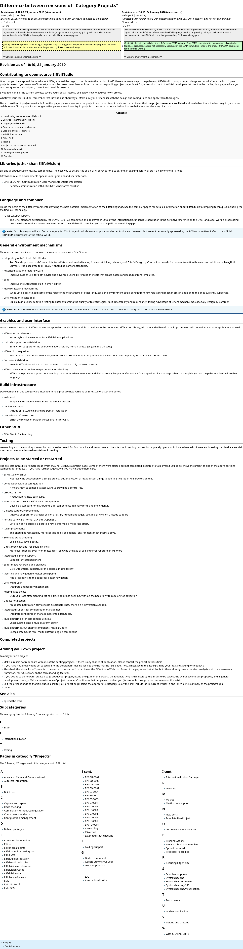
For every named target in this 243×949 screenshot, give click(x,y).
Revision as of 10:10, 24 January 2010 (144, 12)
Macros (170, 799)
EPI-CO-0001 (92, 784)
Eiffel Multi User (13, 582)
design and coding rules (133, 97)
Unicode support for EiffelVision (22, 342)
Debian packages (13, 406)
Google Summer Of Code (99, 861)
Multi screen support (178, 803)
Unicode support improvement (21, 510)
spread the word (31, 81)
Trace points (173, 900)
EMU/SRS (9, 888)
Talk (10, 15)
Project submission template (182, 844)
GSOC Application (95, 865)
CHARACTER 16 (12, 492)
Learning (171, 788)
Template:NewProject (178, 818)
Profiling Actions (175, 840)
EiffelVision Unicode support (112, 514)
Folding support (94, 847)
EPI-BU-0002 (92, 780)
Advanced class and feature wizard (23, 270)
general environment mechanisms (88, 532)
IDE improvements (14, 528)
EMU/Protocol (12, 884)
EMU (6, 880)
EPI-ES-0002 (91, 795)
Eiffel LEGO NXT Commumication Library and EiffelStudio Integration (43, 181)
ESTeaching (91, 828)
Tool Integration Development (72, 309)
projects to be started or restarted (101, 106)
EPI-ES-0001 (91, 791)
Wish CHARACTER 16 (177, 933)
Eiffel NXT (9, 855)
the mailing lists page (213, 84)
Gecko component (95, 858)
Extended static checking (18, 537)
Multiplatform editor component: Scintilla (27, 618)
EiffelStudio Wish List (15, 474)
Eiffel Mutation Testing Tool (19, 297)
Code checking (12, 806)
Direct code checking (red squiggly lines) (26, 546)
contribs (19, 15)
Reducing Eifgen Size (178, 862)
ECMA (7, 727)
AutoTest (15, 262)
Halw (3, 15)
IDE (87, 876)
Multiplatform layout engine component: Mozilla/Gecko (35, 627)
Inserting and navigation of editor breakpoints (30, 573)
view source (53, 12)
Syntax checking (175, 877)
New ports (172, 814)
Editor (7, 279)
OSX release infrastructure (19, 415)
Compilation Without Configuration (24, 810)
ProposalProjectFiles (177, 851)
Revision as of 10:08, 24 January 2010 (22, 12)
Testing (8, 750)
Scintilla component (177, 874)
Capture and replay (15, 803)
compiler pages (142, 206)
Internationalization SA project (183, 777)
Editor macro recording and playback (25, 564)
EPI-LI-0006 (91, 821)
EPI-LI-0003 (91, 810)
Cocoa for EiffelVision (16, 360)
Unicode (106, 346)
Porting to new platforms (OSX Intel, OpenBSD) (30, 519)
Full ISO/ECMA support (17, 215)
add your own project (109, 92)
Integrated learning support (20, 555)
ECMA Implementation (17, 840)
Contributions (12, 946)
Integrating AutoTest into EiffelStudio (25, 258)
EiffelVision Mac (13, 873)
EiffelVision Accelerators (17, 333)
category (54, 231)
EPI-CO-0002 (92, 788)
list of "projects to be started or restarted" (52, 669)
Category (6, 942)
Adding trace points (15, 591)
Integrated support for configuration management (32, 609)
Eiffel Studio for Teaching (18, 434)
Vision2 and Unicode (177, 922)
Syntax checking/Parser (179, 881)
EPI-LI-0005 (91, 817)
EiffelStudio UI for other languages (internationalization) (36, 369)
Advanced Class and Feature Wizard (24, 777)
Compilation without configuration (23, 483)
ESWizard (90, 832)
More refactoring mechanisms (21, 288)
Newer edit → (129, 22)
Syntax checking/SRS (177, 885)
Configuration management (20, 817)
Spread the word (13, 701)
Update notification (15, 600)
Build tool (9, 397)
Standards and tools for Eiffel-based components (31, 501)
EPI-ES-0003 (91, 799)
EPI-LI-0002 (91, 806)
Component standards (17, 814)
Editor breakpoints (14, 847)
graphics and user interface (70, 176)
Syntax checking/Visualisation (183, 888)
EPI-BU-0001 (92, 777)
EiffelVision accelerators (17, 866)
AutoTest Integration (16, 780)
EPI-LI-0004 (91, 813)
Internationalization (15, 738)
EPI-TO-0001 (92, 824)
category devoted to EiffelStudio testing (35, 450)
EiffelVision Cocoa (14, 869)
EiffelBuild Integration (16, 351)
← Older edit (7, 22)
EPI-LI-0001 (91, 802)
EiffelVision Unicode (15, 877)
